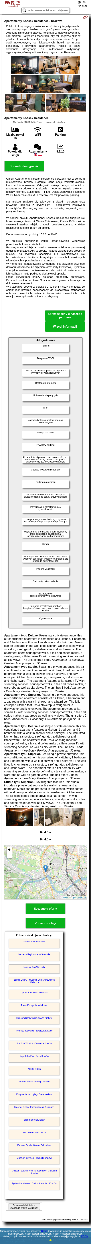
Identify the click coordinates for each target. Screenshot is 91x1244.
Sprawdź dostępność (24, 166)
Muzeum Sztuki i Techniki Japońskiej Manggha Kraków (34, 1172)
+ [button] (9, 850)
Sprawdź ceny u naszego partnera (65, 315)
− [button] (9, 855)
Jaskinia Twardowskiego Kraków (34, 1081)
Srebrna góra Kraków (34, 1120)
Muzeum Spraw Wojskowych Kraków (34, 1018)
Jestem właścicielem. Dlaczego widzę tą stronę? (24, 1206)
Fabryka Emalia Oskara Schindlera (34, 1145)
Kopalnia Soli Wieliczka (34, 967)
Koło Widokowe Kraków (34, 1132)
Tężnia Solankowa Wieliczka (34, 992)
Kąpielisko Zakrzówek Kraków (34, 1056)
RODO (84, 1236)
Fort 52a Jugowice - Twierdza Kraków (34, 1030)
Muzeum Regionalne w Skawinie (34, 954)
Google (44, 1231)
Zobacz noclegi (45, 923)
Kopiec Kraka (34, 1069)
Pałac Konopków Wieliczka (34, 1005)
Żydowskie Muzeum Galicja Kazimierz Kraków (34, 1183)
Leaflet (65, 898)
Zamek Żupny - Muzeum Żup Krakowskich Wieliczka (34, 981)
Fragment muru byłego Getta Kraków (34, 1094)
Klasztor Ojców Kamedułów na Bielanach (34, 1107)
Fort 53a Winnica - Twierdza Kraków (34, 1043)
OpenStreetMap (79, 898)
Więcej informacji (65, 326)
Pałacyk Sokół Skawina (34, 941)
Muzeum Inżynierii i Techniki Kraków (34, 1158)
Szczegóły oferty (45, 908)
